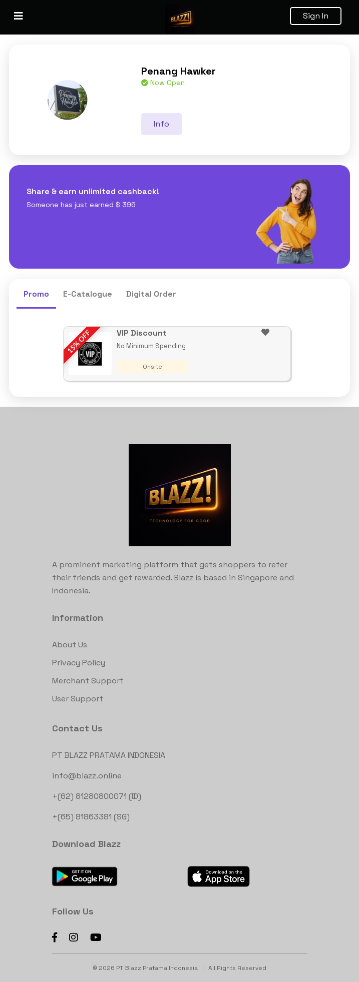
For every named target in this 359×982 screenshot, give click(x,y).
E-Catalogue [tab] (87, 294)
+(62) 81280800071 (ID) (96, 796)
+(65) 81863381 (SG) (91, 816)
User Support (77, 698)
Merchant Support (88, 680)
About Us (69, 644)
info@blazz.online (87, 775)
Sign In (315, 16)
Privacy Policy (78, 662)
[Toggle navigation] (19, 16)
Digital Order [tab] (151, 294)
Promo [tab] (36, 294)
